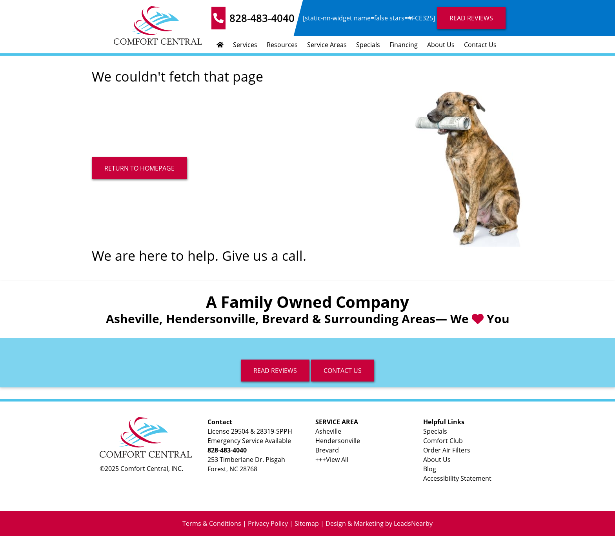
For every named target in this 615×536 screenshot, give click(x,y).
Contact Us (480, 44)
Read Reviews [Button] (471, 18)
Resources (282, 44)
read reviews (275, 370)
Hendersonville (337, 440)
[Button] (139, 168)
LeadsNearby (413, 523)
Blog (429, 469)
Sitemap (307, 523)
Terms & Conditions (211, 523)
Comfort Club (443, 440)
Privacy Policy (268, 523)
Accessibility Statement (457, 478)
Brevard (327, 450)
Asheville (328, 431)
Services (245, 44)
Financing (403, 44)
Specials (368, 44)
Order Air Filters (446, 450)
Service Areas (327, 44)
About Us (441, 44)
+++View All (331, 459)
